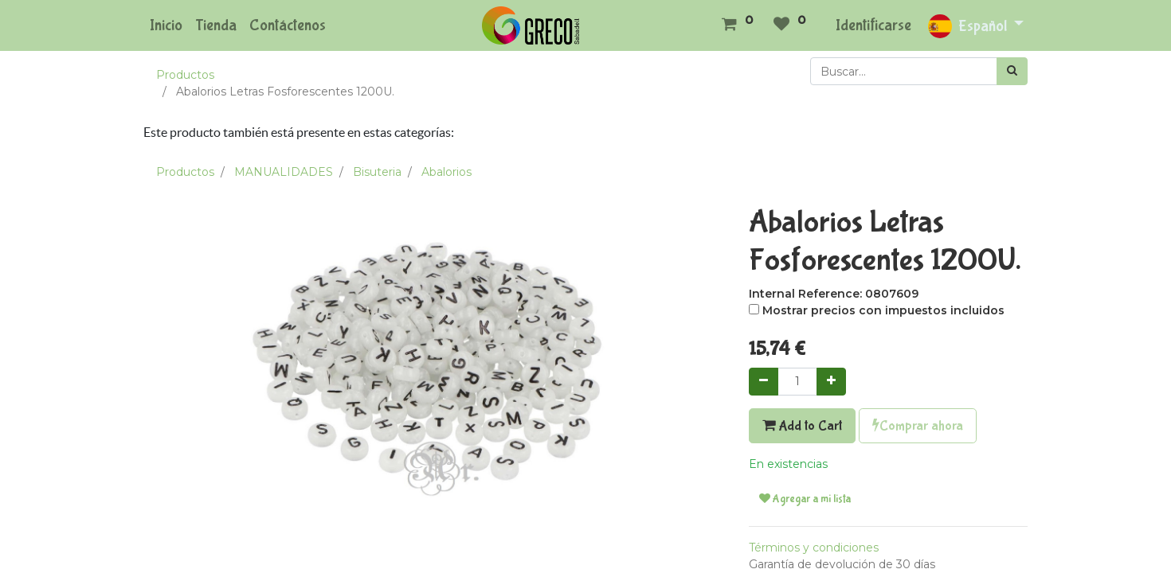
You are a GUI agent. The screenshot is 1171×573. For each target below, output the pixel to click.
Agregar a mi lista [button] (805, 499)
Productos (185, 75)
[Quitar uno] (763, 382)
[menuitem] (166, 25)
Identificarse (873, 25)
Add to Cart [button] (802, 426)
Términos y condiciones (814, 547)
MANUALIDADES (283, 172)
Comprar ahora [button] (917, 426)
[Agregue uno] (831, 382)
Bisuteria (377, 172)
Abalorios (446, 172)
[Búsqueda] (1012, 71)
